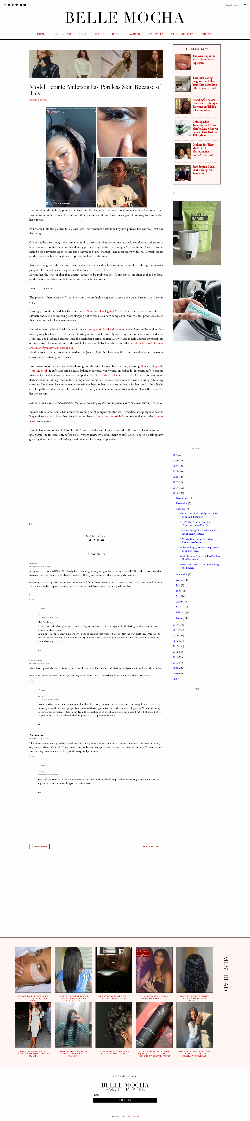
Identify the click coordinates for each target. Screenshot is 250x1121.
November (182, 503)
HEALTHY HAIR (61, 33)
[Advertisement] (96, 897)
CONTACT (207, 33)
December (182, 498)
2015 (175, 635)
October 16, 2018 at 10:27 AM (48, 775)
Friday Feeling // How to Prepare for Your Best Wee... (199, 549)
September (182, 574)
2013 (175, 646)
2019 (175, 487)
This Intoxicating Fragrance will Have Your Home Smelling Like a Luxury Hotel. (204, 83)
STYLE (83, 33)
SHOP (115, 33)
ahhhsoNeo (35, 660)
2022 (175, 471)
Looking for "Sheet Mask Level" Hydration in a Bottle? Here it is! (203, 150)
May (178, 596)
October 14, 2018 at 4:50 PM (39, 739)
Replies (44, 608)
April (179, 601)
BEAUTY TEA (155, 33)
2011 (175, 657)
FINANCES (133, 33)
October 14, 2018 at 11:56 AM (40, 663)
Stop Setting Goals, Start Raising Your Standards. (203, 170)
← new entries (39, 846)
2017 (175, 624)
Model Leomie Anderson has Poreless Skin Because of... (200, 557)
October (181, 508)
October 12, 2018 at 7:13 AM (48, 617)
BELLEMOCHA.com (130, 1117)
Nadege (42, 615)
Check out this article (108, 416)
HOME (41, 33)
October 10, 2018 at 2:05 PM (39, 566)
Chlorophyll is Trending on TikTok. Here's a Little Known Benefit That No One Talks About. (205, 128)
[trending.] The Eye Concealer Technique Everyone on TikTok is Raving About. (204, 105)
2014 (175, 641)
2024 (175, 460)
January (180, 617)
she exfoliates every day (118, 375)
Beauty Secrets (38, 99)
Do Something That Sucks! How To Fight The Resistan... (199, 532)
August (180, 579)
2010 (175, 662)
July (178, 585)
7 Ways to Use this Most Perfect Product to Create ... (196, 540)
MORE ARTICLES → (152, 846)
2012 (175, 651)
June (179, 590)
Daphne (33, 563)
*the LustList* (182, 33)
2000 (175, 679)
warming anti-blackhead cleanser (104, 329)
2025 (175, 455)
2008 (175, 673)
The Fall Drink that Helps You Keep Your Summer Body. (199, 515)
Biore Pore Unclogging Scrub (104, 311)
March (180, 607)
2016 (175, 630)
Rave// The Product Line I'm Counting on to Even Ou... (195, 523)
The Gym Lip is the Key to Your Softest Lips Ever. (203, 59)
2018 (175, 493)
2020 (175, 482)
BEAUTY (99, 33)
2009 (175, 668)
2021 (175, 476)
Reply (31, 599)
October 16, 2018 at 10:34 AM (48, 699)
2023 (175, 466)
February (181, 612)
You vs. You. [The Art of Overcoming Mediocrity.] (199, 566)
